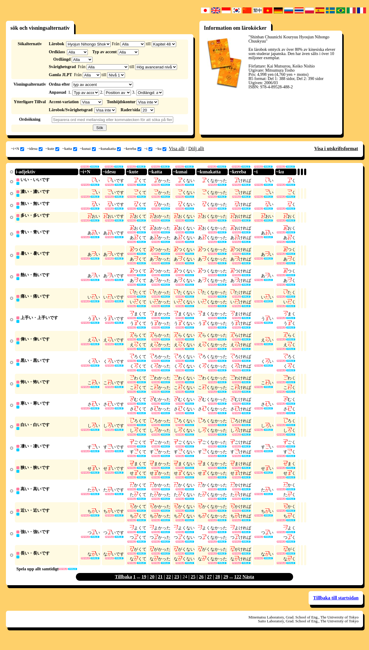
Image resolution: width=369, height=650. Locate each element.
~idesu (34, 148)
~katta (69, 148)
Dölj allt (196, 148)
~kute (52, 148)
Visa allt (177, 148)
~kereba (132, 148)
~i (148, 148)
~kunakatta (110, 148)
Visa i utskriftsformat (336, 148)
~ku (160, 148)
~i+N (17, 148)
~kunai (88, 148)
